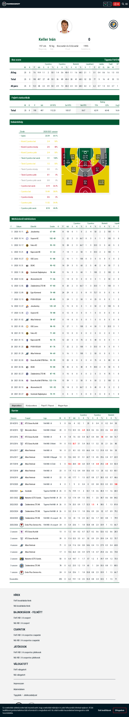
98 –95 (52, 326)
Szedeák (28, 491)
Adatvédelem (19, 689)
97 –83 (52, 286)
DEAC (33, 265)
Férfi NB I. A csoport (22, 618)
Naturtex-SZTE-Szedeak (34, 498)
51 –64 (52, 252)
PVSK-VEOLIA (36, 299)
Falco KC (34, 245)
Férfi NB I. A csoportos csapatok (27, 635)
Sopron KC (35, 238)
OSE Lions (34, 259)
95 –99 (52, 360)
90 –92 (52, 265)
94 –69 (52, 353)
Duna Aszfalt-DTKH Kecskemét (42, 360)
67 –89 (52, 232)
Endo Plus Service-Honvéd (35, 525)
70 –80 (52, 313)
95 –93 (52, 245)
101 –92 (53, 387)
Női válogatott (19, 675)
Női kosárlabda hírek (22, 606)
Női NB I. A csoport (22, 623)
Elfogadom (119, 710)
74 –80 (52, 293)
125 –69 (53, 306)
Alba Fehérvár (36, 320)
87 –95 (52, 374)
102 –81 (53, 238)
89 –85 (52, 299)
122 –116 (52, 380)
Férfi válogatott (20, 669)
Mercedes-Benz (31, 430)
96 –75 (52, 340)
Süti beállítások (104, 710)
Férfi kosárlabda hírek (22, 600)
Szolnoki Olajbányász (39, 272)
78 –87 (52, 320)
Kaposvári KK (35, 252)
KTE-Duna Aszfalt (31, 423)
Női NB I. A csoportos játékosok (27, 657)
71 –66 (52, 279)
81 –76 (52, 347)
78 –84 (52, 272)
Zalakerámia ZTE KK (38, 286)
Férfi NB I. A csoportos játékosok (27, 652)
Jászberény (35, 232)
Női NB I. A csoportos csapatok (27, 640)
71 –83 (52, 333)
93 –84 (52, 367)
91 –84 (52, 259)
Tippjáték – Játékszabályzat (25, 695)
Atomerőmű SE (36, 279)
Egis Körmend (36, 293)
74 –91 (52, 394)
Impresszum (19, 683)
